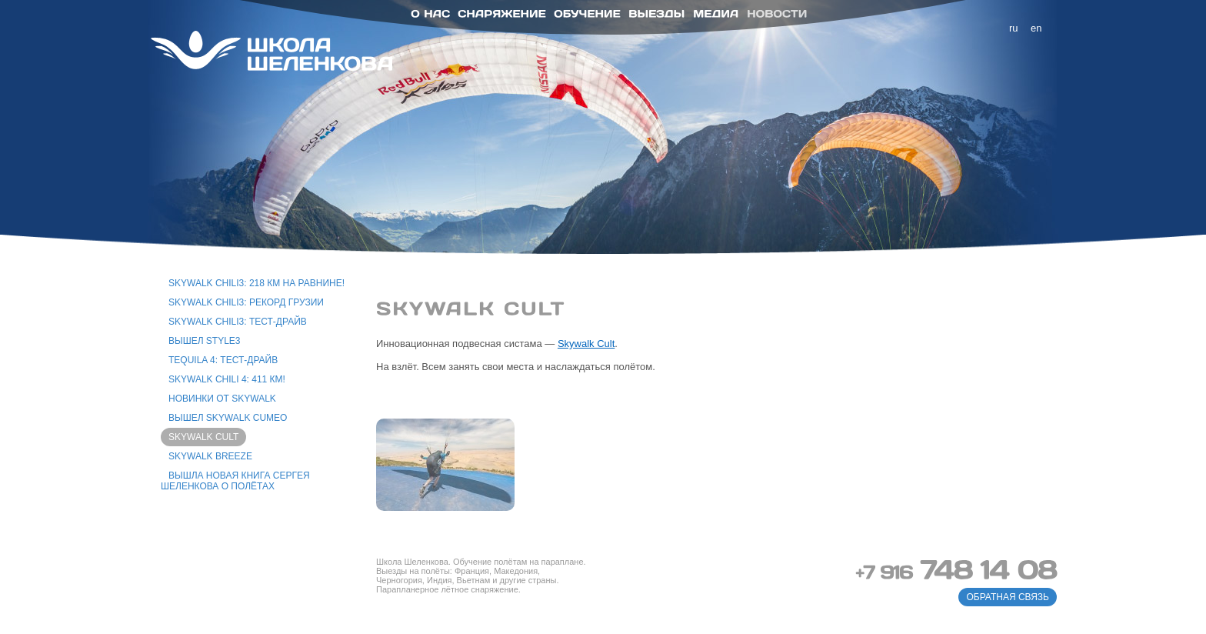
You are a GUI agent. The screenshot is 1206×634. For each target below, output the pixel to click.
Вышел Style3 (204, 340)
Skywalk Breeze (210, 456)
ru (1013, 28)
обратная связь (1007, 597)
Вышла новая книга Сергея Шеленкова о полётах (235, 481)
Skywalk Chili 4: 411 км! (226, 379)
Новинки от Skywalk (222, 398)
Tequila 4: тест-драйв (223, 360)
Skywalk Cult (203, 437)
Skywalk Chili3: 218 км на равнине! (256, 283)
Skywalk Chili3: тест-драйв (237, 321)
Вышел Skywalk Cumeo (227, 417)
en (1036, 28)
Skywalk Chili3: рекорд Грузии (246, 302)
